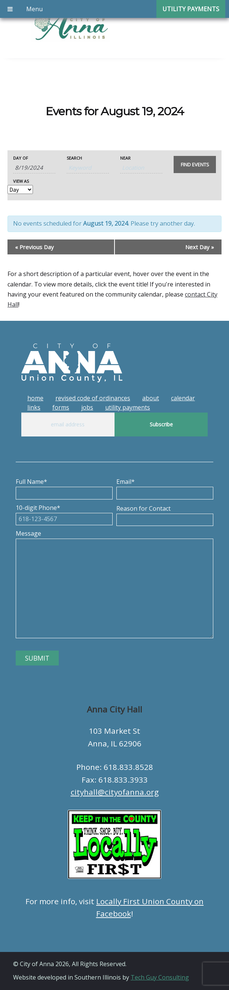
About (150, 398)
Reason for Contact (164, 514)
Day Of (20, 158)
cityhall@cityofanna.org (115, 792)
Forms (60, 407)
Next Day (199, 247)
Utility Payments (127, 407)
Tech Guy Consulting (160, 977)
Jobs (87, 407)
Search (74, 158)
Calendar (183, 398)
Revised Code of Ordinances (92, 398)
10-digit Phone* (64, 513)
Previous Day (34, 247)
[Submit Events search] (195, 164)
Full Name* (64, 487)
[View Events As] (20, 189)
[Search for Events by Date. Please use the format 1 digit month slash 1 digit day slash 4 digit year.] (34, 167)
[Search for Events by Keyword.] (88, 167)
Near (125, 158)
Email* (164, 487)
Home (35, 398)
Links (33, 407)
